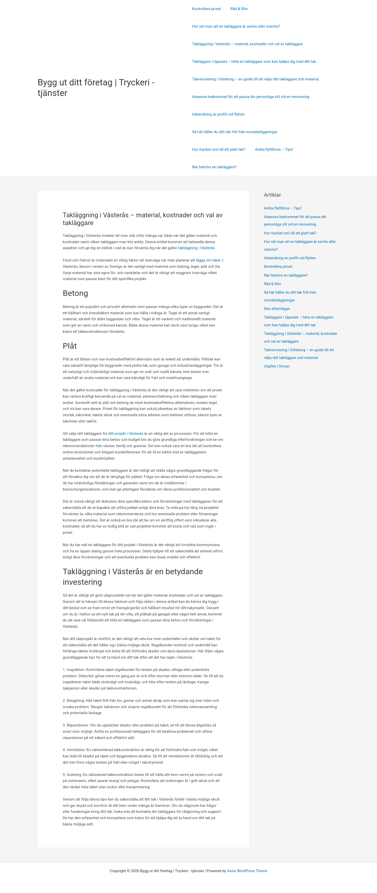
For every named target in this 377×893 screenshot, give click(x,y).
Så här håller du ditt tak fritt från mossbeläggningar (234, 132)
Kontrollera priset (206, 9)
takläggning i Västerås (196, 248)
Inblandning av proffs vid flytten (218, 114)
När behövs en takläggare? (214, 167)
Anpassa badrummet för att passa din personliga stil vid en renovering (250, 96)
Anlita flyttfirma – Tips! (272, 149)
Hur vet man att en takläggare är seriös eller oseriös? (236, 26)
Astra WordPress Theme (247, 871)
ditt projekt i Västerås (126, 433)
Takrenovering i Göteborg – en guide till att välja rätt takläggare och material (255, 79)
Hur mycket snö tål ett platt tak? (218, 149)
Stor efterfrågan (277, 307)
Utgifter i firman (277, 363)
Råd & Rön (237, 9)
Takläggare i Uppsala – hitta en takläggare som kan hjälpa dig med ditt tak (254, 61)
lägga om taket (208, 260)
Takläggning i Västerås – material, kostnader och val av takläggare (247, 44)
